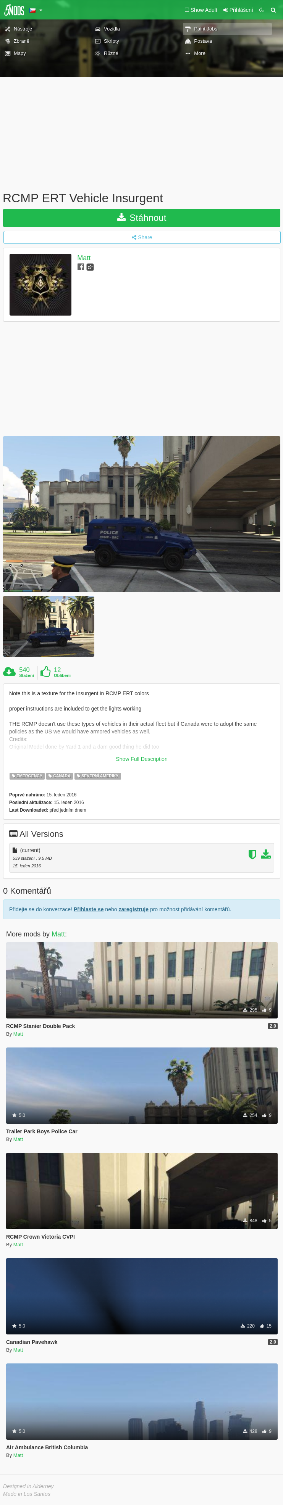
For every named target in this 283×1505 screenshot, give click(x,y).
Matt (84, 258)
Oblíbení (62, 675)
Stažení (26, 675)
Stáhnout (142, 218)
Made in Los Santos (26, 1494)
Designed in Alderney (28, 1486)
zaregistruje (133, 909)
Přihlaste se (89, 909)
